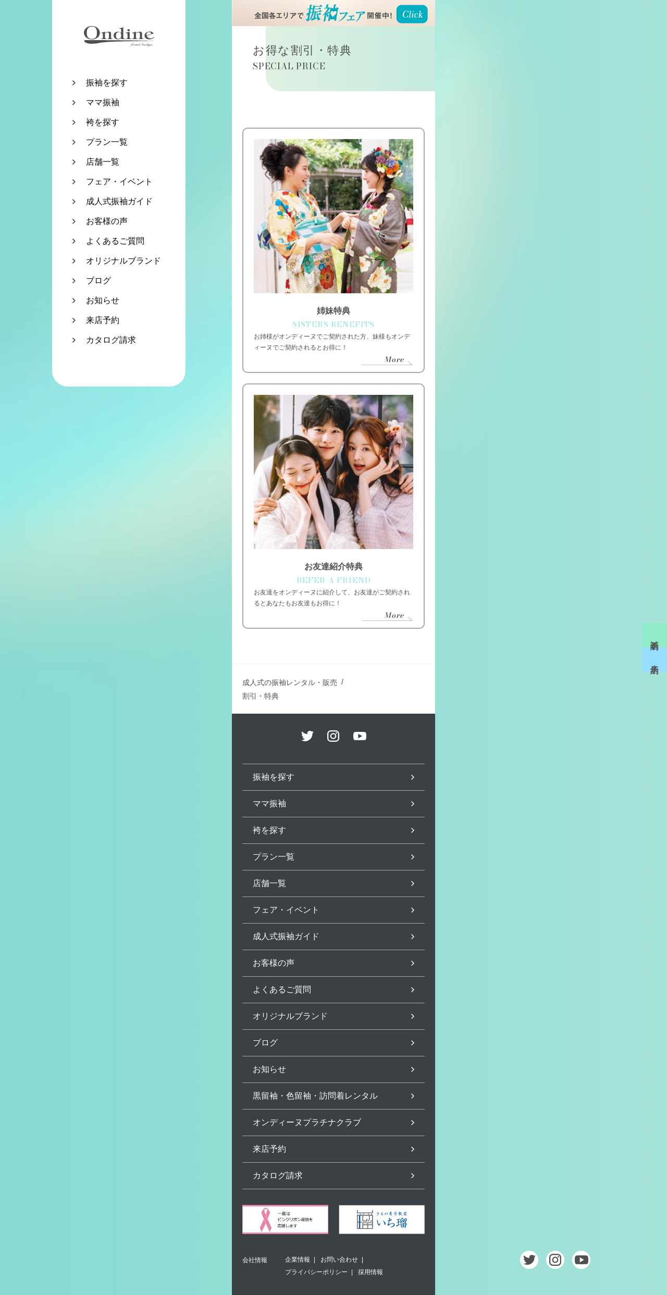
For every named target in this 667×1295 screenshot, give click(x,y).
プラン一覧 (107, 142)
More (394, 359)
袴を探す (102, 122)
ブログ (98, 280)
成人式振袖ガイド (119, 201)
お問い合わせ (339, 1259)
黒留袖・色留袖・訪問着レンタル (315, 1095)
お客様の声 (107, 221)
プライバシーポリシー (316, 1272)
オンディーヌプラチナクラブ (307, 1122)
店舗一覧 (102, 161)
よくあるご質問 (115, 240)
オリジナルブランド (123, 260)
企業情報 (297, 1259)
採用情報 (370, 1272)
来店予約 (102, 320)
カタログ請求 (111, 339)
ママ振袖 (102, 102)
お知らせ (102, 300)
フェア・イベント (119, 181)
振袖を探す (107, 82)
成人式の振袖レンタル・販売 (289, 682)
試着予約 (654, 635)
